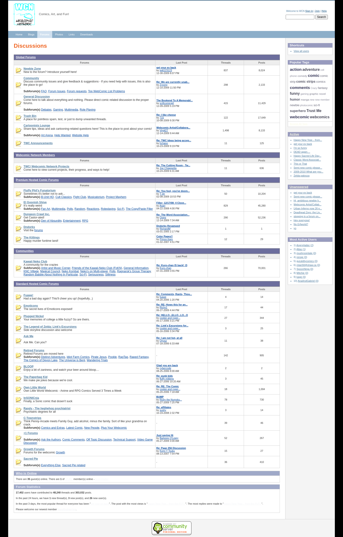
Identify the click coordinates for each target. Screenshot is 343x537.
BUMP (160, 396)
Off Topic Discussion (99, 439)
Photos (59, 34)
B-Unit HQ (47, 197)
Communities (25, 251)
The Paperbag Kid (36, 377)
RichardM (165, 228)
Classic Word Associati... (307, 159)
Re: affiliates (163, 407)
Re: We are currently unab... (172, 82)
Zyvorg (163, 84)
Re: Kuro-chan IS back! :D (171, 265)
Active (294, 134)
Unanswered (299, 187)
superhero (298, 111)
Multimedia (71, 109)
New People (91, 427)
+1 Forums (31, 433)
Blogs (31, 34)
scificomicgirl (167, 103)
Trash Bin (30, 116)
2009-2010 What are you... (308, 171)
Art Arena (47, 135)
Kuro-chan (166, 268)
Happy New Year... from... (308, 140)
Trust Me (313, 111)
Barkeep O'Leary (169, 438)
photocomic (306, 105)
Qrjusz (163, 340)
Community (31, 78)
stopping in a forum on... (307, 216)
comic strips (305, 81)
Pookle (112, 357)
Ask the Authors (51, 439)
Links (72, 34)
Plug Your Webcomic (114, 427)
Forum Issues (56, 91)
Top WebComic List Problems (106, 91)
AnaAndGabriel (307, 280)
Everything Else (51, 465)
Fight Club (79, 197)
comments (300, 87)
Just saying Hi (164, 435)
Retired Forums (34, 350)
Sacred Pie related (73, 465)
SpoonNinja (303, 269)
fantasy (323, 88)
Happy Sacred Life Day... (307, 155)
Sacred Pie (31, 458)
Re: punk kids (164, 375)
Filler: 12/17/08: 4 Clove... (171, 202)
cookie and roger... (170, 317)
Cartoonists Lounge (37, 125)
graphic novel (317, 93)
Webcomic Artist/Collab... (307, 204)
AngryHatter (101, 479)
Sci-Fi (120, 209)
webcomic (299, 117)
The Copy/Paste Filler (139, 209)
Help (324, 11)
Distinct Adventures (53, 357)
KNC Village (31, 271)
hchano (164, 143)
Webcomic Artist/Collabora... (173, 127)
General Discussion (37, 96)
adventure (311, 69)
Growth (60, 452)
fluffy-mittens (167, 378)
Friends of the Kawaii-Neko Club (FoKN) (97, 268)
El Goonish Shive (35, 202)
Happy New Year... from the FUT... (166, 503)
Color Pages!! (164, 236)
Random (80, 209)
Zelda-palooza (301, 175)
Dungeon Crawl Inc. (37, 214)
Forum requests (77, 91)
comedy (302, 76)
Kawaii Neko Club (35, 261)
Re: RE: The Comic (167, 386)
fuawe (163, 297)
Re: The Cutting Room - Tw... (173, 165)
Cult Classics (63, 197)
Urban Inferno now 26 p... (308, 208)
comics (321, 81)
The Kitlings (32, 237)
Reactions (93, 209)
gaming (304, 93)
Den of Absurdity (51, 220)
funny (295, 93)
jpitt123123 (166, 70)
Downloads (86, 34)
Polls (70, 209)
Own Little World (35, 387)
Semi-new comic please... (308, 167)
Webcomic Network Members (35, 155)
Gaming (58, 109)
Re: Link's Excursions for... (172, 325)
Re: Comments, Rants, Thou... (174, 294)
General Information (136, 268)
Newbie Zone (32, 68)
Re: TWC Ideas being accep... (173, 140)
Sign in (309, 11)
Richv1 (163, 307)
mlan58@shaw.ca (307, 265)
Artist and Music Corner (55, 268)
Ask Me (28, 336)
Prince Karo (166, 239)
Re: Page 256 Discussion (171, 448)
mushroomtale (305, 253)
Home (19, 34)
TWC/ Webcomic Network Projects (46, 166)
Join (317, 11)
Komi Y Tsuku (167, 450)
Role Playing (88, 109)
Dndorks (29, 227)
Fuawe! (28, 295)
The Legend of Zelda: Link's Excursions (50, 326)
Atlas (299, 249)
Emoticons (31, 305)
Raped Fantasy (139, 357)
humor (295, 99)
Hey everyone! (302, 220)
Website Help (80, 135)
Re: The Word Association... (172, 214)
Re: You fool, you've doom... (173, 191)
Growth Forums (34, 449)
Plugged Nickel (34, 316)
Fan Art (45, 209)
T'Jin (162, 193)
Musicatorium (96, 197)
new (312, 99)
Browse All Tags (299, 123)
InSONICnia (31, 398)
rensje (300, 257)
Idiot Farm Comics (78, 357)
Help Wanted (62, 135)
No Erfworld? (301, 224)
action (296, 69)
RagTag (123, 357)
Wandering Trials (97, 360)
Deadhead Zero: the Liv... (308, 212)
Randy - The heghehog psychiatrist (47, 408)
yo (295, 228)
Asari (162, 205)
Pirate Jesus (98, 357)
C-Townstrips (32, 418)
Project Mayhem (116, 197)
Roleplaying (108, 209)
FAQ (44, 91)
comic (313, 75)
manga (305, 99)
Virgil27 (164, 130)
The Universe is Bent (72, 360)
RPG (85, 220)
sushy (163, 410)
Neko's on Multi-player (94, 271)
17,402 (69, 479)
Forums (44, 34)
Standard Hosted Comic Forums (37, 283)
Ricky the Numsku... (171, 399)
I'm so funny (300, 147)
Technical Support (124, 439)
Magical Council (50, 271)
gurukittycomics (306, 261)
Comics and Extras (53, 427)
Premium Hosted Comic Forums (37, 180)
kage (300, 276)
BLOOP (29, 366)
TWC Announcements (38, 143)
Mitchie (301, 273)
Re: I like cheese (166, 114)
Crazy (314, 88)
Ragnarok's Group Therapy (134, 271)
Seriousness (95, 274)
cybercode (165, 368)
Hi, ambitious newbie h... (307, 200)
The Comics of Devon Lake (41, 360)
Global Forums (26, 57)
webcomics (319, 117)
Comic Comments (73, 439)
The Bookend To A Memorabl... (174, 100)
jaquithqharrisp (67, 509)
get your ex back (166, 67)
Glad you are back (167, 365)
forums (38, 230)
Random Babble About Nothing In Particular (51, 274)
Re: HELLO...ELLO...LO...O (172, 315)
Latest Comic (74, 427)
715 (162, 117)
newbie (294, 105)
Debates (46, 109)
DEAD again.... (302, 151)
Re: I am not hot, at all (169, 337)
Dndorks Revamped (168, 225)
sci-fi (317, 105)
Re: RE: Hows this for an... (172, 304)
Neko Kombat (70, 271)
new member (322, 99)
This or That (300, 163)
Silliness (110, 274)
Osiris (163, 217)
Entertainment (72, 220)
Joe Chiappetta (168, 168)
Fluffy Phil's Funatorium (40, 190)
